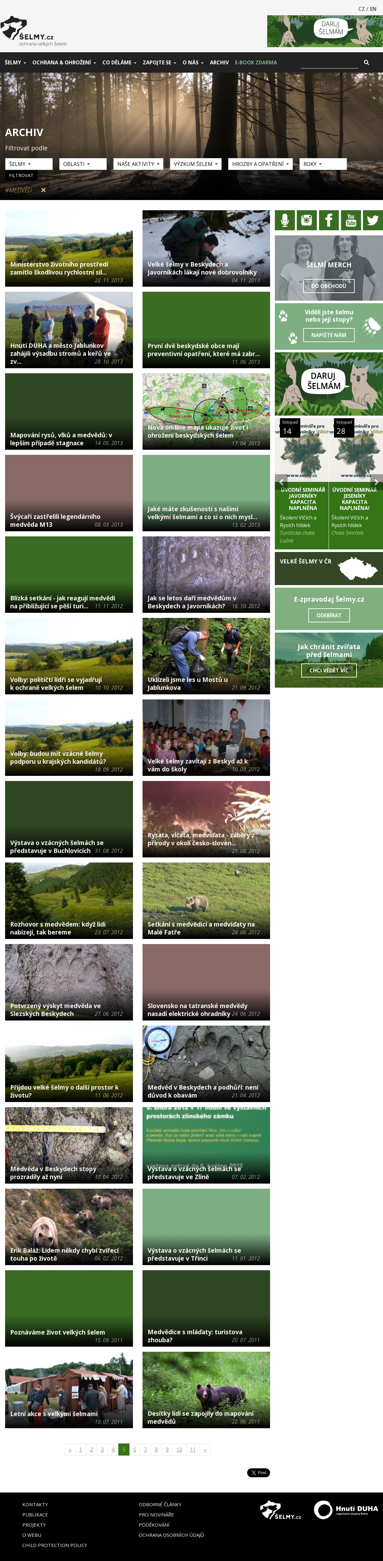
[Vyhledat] (329, 62)
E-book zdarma (256, 62)
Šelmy (18, 164)
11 (193, 1449)
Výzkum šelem (194, 164)
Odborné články (160, 1504)
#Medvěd (18, 190)
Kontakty (35, 1504)
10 (179, 1449)
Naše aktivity (136, 164)
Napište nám (328, 335)
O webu (31, 1535)
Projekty (34, 1525)
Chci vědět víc (329, 670)
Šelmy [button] (13, 62)
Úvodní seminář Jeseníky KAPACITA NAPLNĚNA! (354, 499)
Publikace (35, 1514)
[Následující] (205, 1449)
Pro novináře (156, 1514)
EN (373, 8)
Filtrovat (21, 175)
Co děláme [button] (116, 62)
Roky (310, 164)
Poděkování (154, 1525)
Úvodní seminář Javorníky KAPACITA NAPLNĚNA (303, 499)
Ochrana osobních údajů (171, 1535)
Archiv (219, 62)
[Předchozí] (70, 1449)
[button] (281, 482)
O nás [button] (190, 62)
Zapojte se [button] (157, 62)
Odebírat (329, 615)
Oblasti (74, 164)
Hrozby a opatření (258, 164)
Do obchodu (328, 286)
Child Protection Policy (54, 1545)
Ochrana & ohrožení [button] (61, 62)
